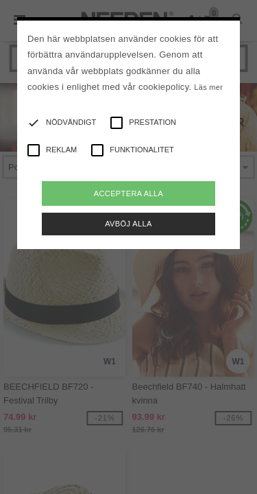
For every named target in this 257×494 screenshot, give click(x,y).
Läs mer (208, 87)
